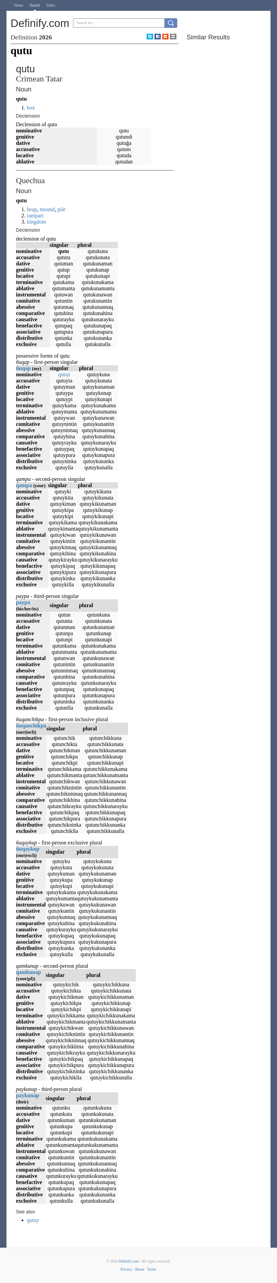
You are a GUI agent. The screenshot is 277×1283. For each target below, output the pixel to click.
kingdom (36, 222)
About (139, 1269)
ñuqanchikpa (31, 725)
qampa (24, 485)
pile (61, 209)
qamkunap (28, 972)
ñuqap (23, 368)
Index (50, 5)
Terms (151, 1269)
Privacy (126, 1269)
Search (35, 5)
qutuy (64, 374)
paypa (23, 602)
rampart (35, 215)
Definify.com (129, 1261)
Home (18, 5)
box (31, 108)
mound (47, 209)
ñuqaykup (27, 849)
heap (32, 209)
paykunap (27, 1095)
